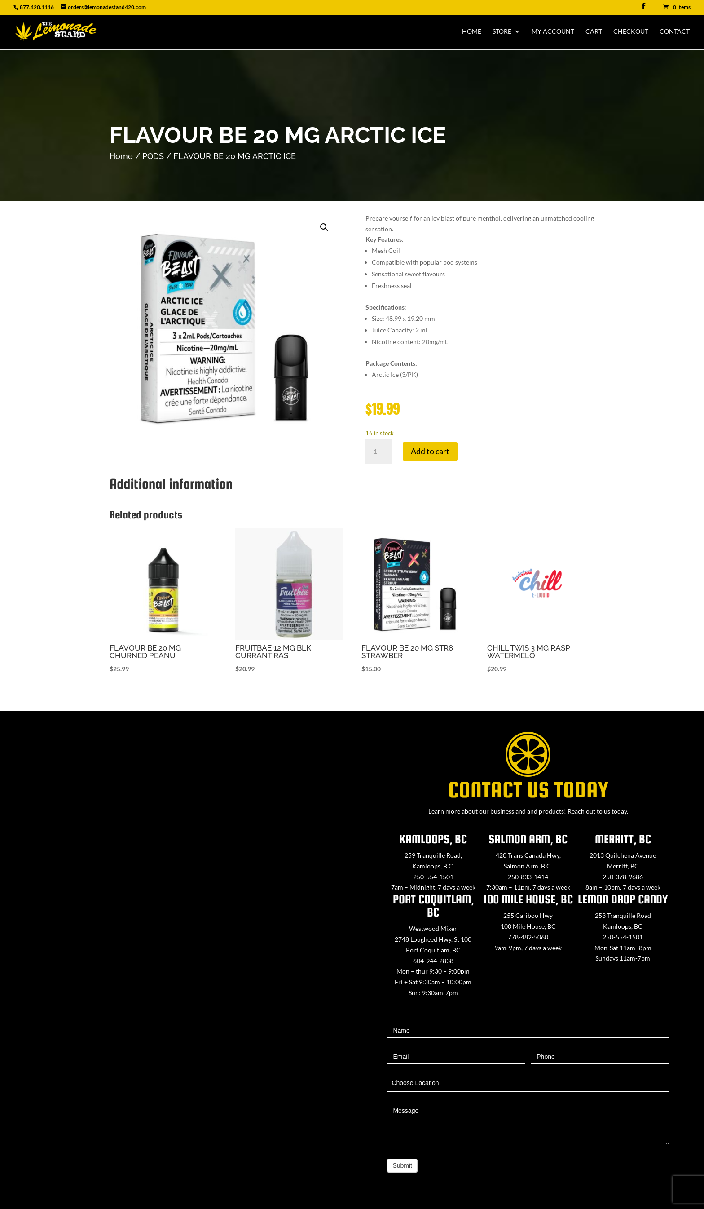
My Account (553, 31)
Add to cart (430, 451)
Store (502, 31)
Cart (593, 31)
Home (471, 31)
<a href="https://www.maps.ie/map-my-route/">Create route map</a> (176, 955)
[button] (324, 227)
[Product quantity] (378, 451)
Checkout (630, 31)
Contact (675, 31)
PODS (153, 156)
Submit (402, 1165)
